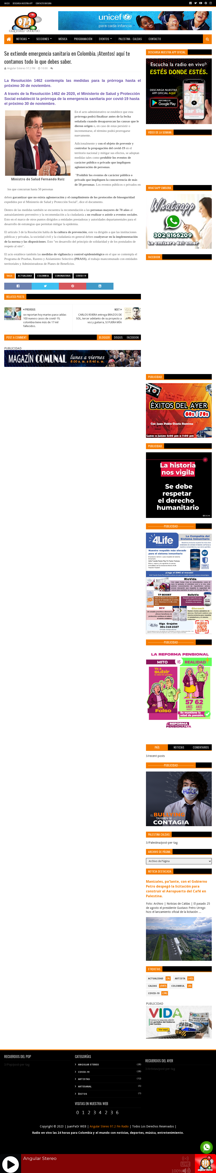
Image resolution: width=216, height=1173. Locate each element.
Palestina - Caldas (130, 38)
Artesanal (85, 1086)
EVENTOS (104, 38)
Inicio (6, 3)
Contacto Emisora (43, 3)
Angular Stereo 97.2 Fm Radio (109, 1126)
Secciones (42, 38)
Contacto (154, 38)
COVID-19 (81, 276)
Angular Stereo (88, 1064)
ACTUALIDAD (25, 276)
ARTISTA (180, 978)
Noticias (21, 38)
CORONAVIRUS (62, 276)
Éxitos (82, 1094)
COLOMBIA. (43, 276)
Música (62, 38)
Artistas (84, 1079)
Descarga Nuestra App (22, 3)
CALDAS (152, 986)
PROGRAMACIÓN (83, 38)
